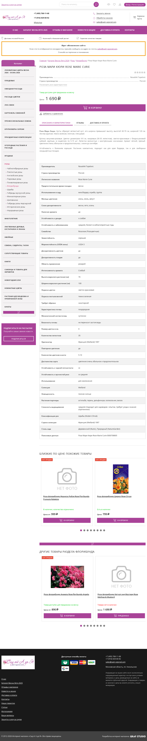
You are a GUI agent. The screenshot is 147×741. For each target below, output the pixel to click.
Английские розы (15, 175)
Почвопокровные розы (17, 182)
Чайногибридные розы (17, 168)
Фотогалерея (6, 711)
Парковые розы (14, 179)
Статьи (4, 707)
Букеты (8, 307)
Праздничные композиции (18, 137)
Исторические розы (16, 207)
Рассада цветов (12, 97)
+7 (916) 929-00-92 (41, 17)
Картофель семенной (15, 113)
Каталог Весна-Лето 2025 (35, 30)
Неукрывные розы (15, 210)
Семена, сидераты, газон (17, 245)
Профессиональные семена (18, 121)
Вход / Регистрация (135, 4)
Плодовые (9, 80)
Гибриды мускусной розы (18, 193)
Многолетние (11, 218)
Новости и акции (86, 30)
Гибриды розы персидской (19, 203)
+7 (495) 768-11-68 (41, 13)
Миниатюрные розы (16, 196)
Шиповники (12, 200)
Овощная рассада (13, 88)
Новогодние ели (13, 280)
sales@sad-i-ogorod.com (106, 22)
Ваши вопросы (7, 715)
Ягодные (9, 156)
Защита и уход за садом (11, 4)
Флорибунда (13, 185)
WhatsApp (38, 22)
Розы (7, 164)
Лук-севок (9, 105)
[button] (81, 530)
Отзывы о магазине (62, 30)
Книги (8, 261)
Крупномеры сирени (14, 129)
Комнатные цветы (13, 288)
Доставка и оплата (110, 30)
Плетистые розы (14, 172)
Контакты (130, 30)
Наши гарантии (8, 703)
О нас (15, 30)
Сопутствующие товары (16, 253)
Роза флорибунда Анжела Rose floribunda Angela (86, 594)
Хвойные (9, 237)
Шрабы (10, 189)
